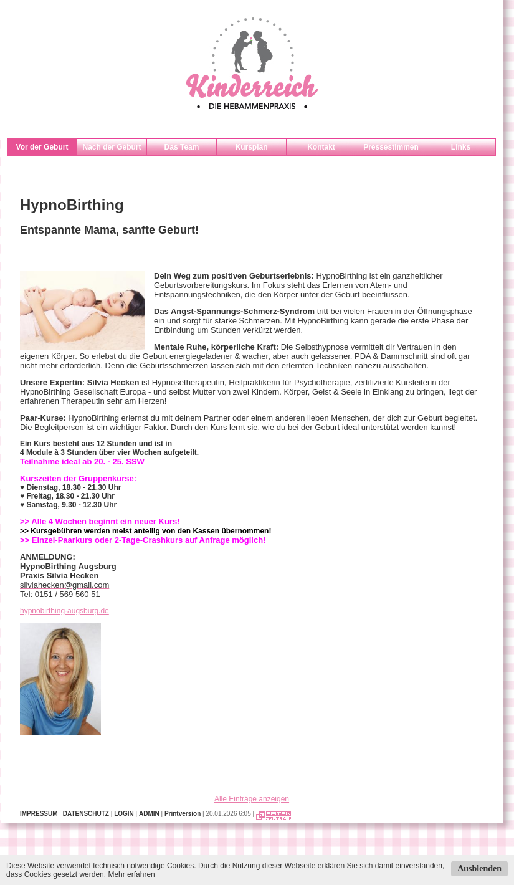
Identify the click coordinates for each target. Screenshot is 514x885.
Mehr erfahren (131, 874)
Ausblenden (479, 868)
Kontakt (321, 147)
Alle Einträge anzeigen (251, 799)
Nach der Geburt (111, 147)
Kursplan (251, 147)
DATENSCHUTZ (86, 813)
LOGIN (124, 813)
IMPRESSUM (39, 813)
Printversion (182, 813)
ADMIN (149, 813)
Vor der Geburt (42, 147)
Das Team (181, 147)
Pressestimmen (391, 147)
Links (460, 147)
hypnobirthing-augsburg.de (64, 610)
